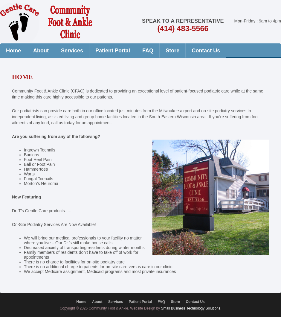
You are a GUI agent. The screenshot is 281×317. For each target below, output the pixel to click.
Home (13, 51)
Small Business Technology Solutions (190, 308)
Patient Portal (112, 51)
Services (72, 51)
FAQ (147, 51)
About (41, 51)
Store (172, 51)
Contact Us (206, 51)
